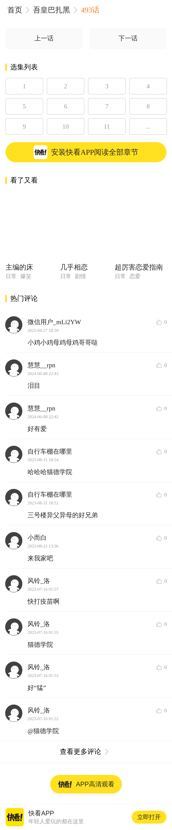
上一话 (44, 38)
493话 (90, 10)
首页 (14, 10)
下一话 (128, 38)
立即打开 (149, 817)
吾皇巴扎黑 (51, 10)
